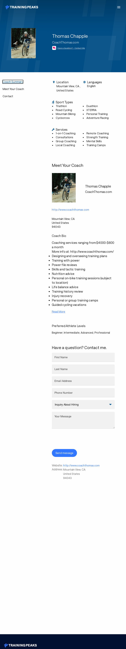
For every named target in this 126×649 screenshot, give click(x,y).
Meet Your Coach (13, 88)
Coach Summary (13, 81)
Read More (58, 311)
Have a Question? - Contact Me (71, 48)
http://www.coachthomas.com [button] (70, 209)
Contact (8, 96)
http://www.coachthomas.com (81, 465)
